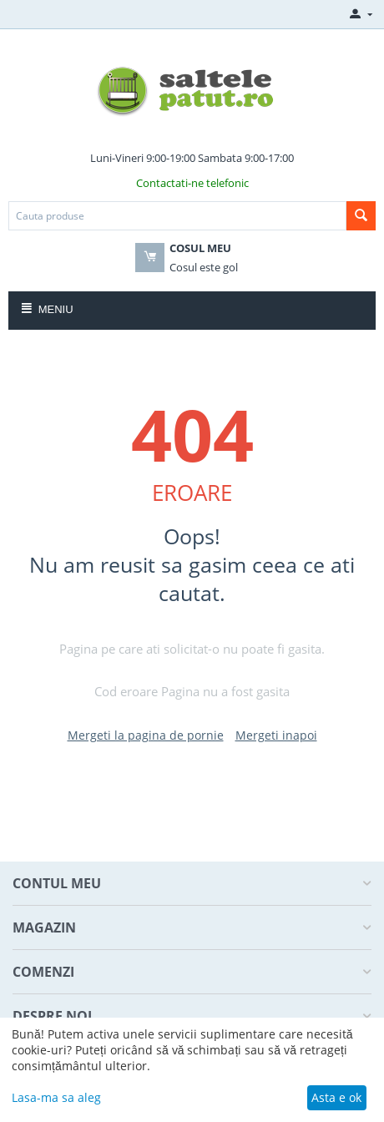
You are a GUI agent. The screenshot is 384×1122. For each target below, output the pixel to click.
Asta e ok (336, 1097)
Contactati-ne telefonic (192, 182)
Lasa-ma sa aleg (56, 1097)
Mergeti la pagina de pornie (146, 735)
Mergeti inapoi (276, 735)
